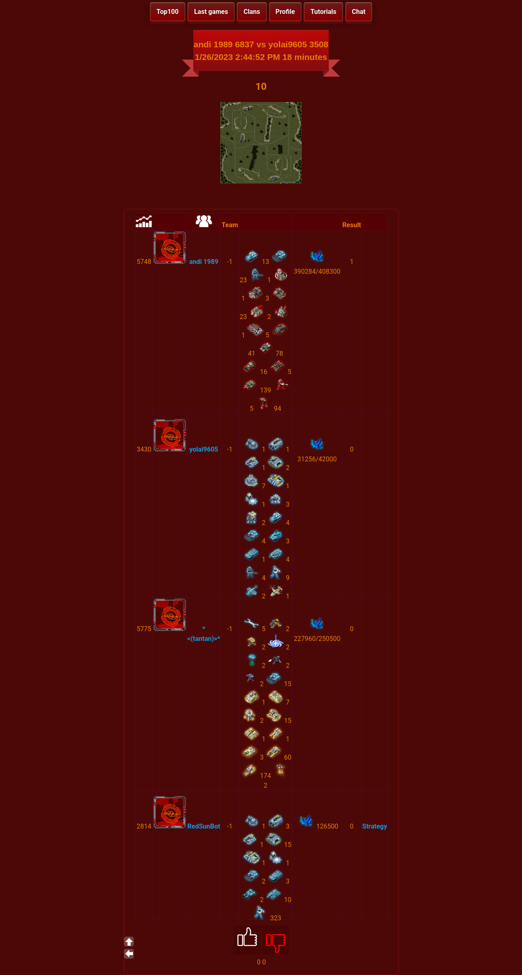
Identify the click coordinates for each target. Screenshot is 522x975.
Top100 (168, 12)
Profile (285, 12)
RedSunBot (203, 826)
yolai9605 (203, 449)
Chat (358, 12)
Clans (251, 12)
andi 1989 (203, 262)
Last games (211, 12)
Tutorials (323, 12)
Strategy (374, 826)
